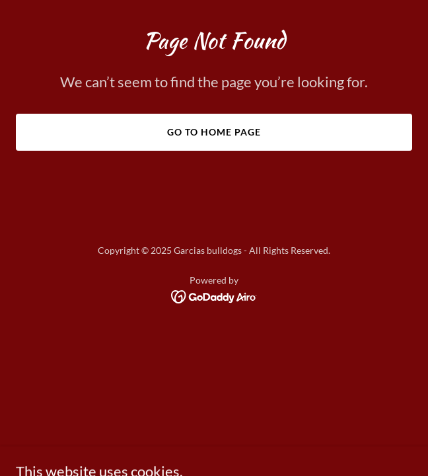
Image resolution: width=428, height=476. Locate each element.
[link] (214, 296)
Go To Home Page (214, 132)
